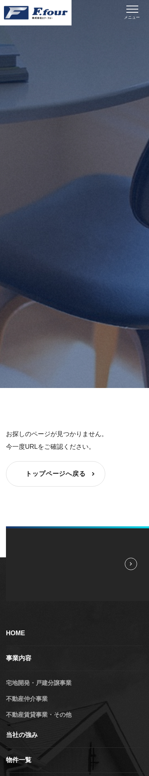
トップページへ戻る (61, 474)
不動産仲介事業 (27, 698)
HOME (15, 633)
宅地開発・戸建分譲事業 (39, 682)
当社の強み (22, 734)
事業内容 (18, 658)
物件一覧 (18, 760)
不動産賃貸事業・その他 (39, 714)
